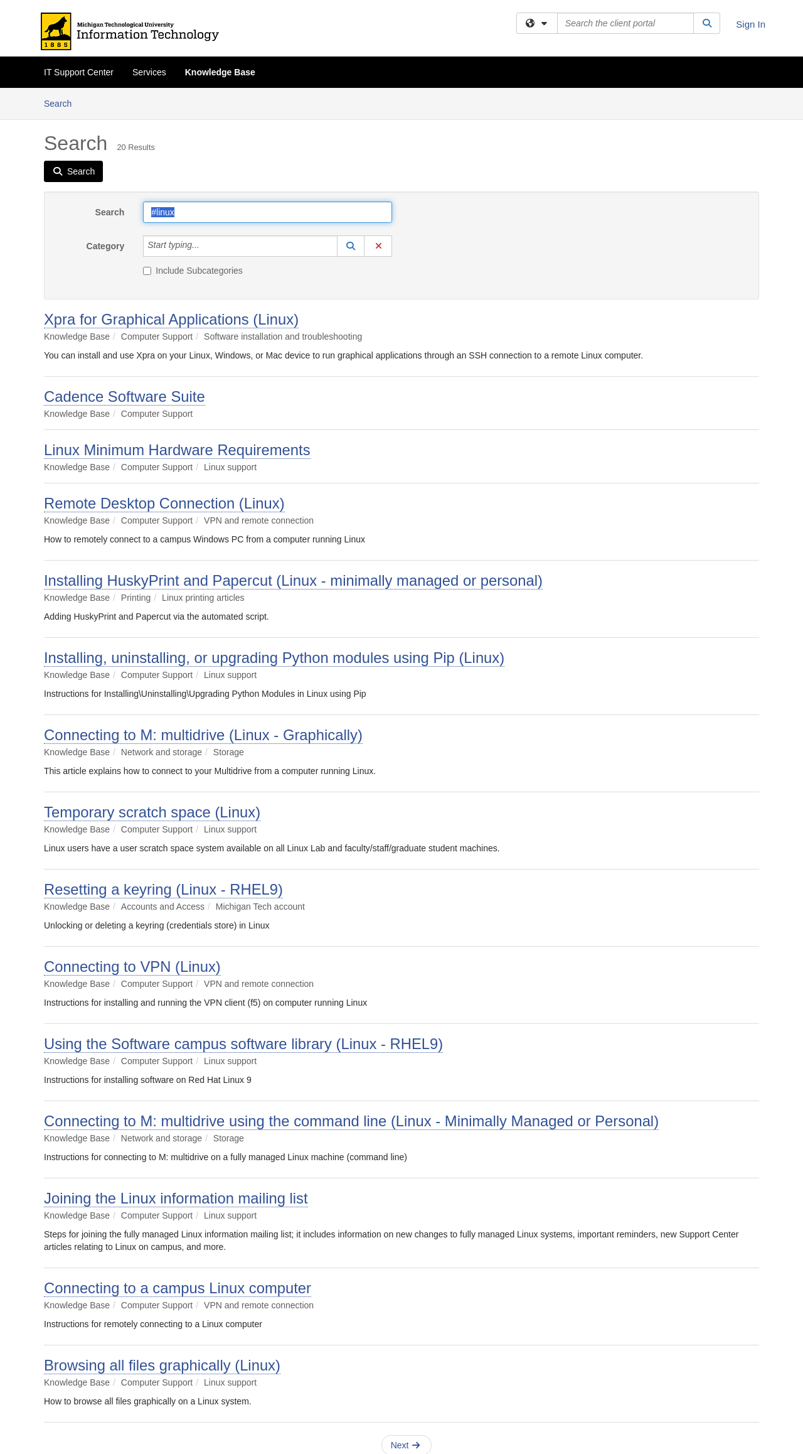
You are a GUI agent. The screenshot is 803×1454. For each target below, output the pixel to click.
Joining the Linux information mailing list (176, 1198)
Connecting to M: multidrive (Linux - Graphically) (203, 734)
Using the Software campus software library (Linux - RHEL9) (243, 1043)
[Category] (206, 246)
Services (149, 72)
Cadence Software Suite (124, 396)
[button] (350, 246)
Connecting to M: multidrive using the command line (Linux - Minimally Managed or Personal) (351, 1120)
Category (106, 246)
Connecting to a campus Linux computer (177, 1287)
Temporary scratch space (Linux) (152, 812)
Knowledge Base (220, 72)
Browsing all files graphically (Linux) (162, 1365)
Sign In (750, 24)
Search (62, 103)
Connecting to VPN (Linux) (132, 966)
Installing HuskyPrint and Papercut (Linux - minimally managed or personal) (293, 580)
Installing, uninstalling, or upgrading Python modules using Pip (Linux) (274, 657)
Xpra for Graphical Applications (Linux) (171, 319)
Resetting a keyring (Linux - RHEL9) (163, 889)
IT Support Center (79, 72)
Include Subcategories (193, 271)
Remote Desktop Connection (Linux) (164, 503)
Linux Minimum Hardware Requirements (177, 449)
